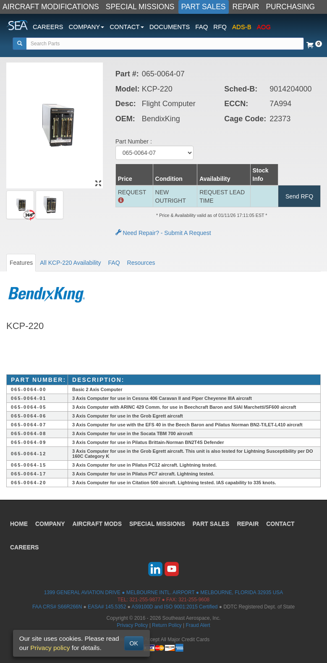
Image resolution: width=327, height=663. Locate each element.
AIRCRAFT (97, 523)
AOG (264, 26)
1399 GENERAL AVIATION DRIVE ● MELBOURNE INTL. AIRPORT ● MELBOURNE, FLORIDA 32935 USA (163, 592)
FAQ (201, 26)
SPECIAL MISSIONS (140, 7)
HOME (19, 523)
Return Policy (167, 625)
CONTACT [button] (127, 26)
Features (21, 262)
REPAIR (246, 7)
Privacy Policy (132, 625)
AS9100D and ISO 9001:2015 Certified (174, 607)
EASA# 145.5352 (107, 607)
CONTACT (280, 523)
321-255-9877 (144, 600)
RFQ (220, 26)
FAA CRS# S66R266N (57, 607)
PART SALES (203, 7)
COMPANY (50, 523)
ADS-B (241, 26)
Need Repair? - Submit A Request (163, 233)
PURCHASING (290, 7)
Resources (141, 262)
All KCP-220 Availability (70, 262)
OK (134, 643)
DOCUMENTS (169, 26)
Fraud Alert (198, 625)
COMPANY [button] (87, 26)
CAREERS (48, 26)
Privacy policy (50, 647)
